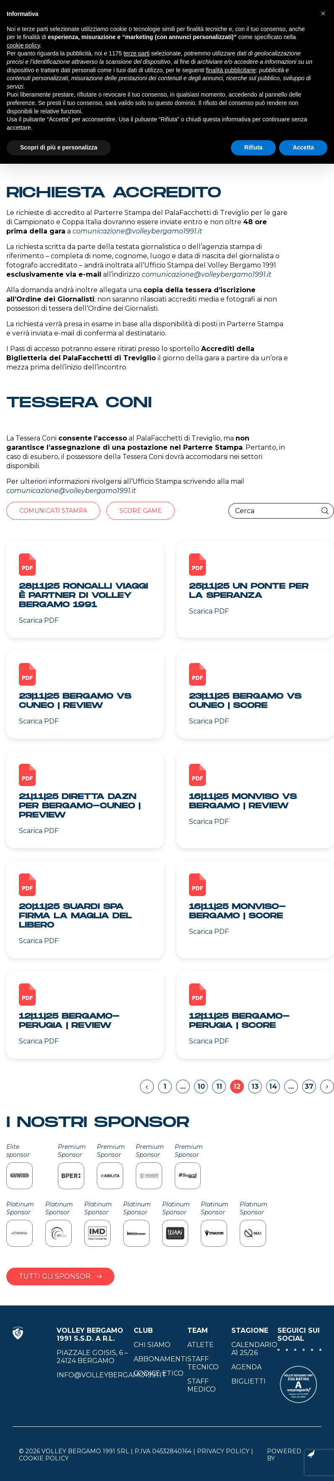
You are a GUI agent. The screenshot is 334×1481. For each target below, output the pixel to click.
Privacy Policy (223, 1451)
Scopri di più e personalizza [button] (58, 147)
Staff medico (201, 1385)
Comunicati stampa (53, 510)
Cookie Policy (44, 1458)
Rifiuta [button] (253, 147)
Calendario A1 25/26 (254, 1349)
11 (219, 1086)
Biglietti (248, 1381)
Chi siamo (152, 1345)
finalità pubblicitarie (231, 70)
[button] (323, 13)
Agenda (246, 1367)
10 (201, 1086)
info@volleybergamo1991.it (111, 1375)
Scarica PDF (39, 620)
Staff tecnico (203, 1363)
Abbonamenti (160, 1359)
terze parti (137, 53)
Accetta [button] (303, 147)
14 (273, 1086)
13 (255, 1086)
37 (309, 1086)
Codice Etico (159, 1373)
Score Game (140, 510)
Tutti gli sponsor (60, 1276)
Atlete (200, 1345)
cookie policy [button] (23, 45)
